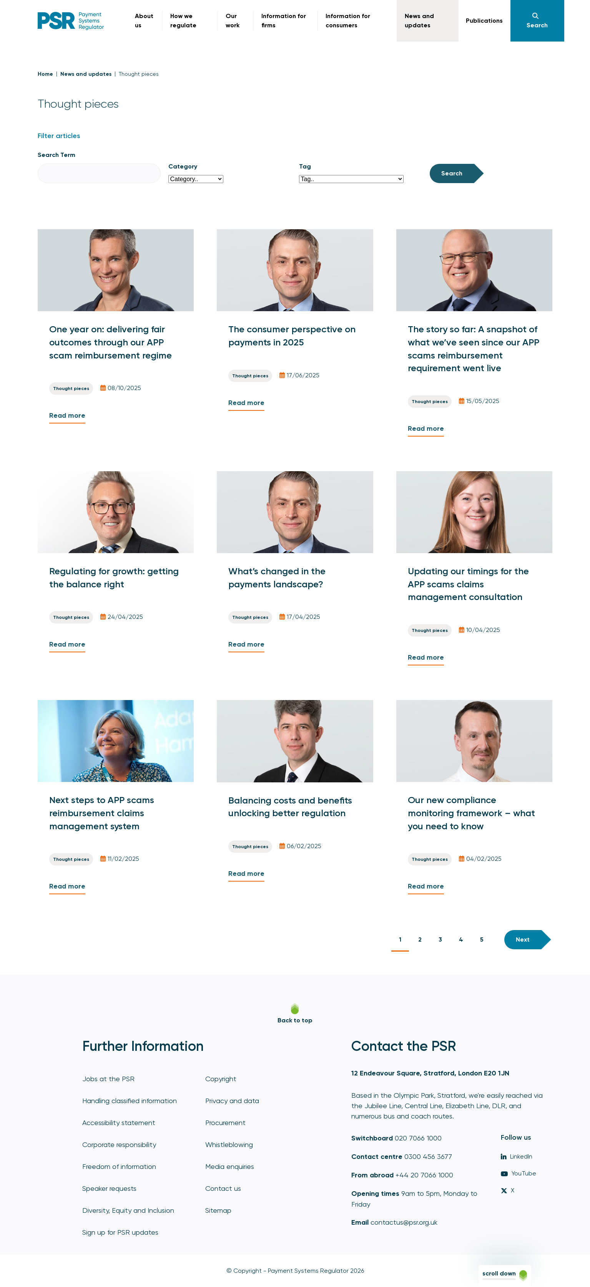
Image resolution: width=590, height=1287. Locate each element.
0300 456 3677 (428, 1156)
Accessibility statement (118, 1123)
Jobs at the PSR (108, 1079)
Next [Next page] (523, 939)
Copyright (220, 1079)
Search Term (56, 154)
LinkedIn (516, 1156)
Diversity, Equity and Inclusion (128, 1210)
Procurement (225, 1123)
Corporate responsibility (119, 1144)
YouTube (518, 1173)
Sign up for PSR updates (120, 1232)
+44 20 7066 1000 (424, 1175)
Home (45, 74)
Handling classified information (129, 1101)
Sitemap (218, 1210)
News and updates (85, 74)
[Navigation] (537, 21)
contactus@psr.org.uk (404, 1222)
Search (451, 173)
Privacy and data (232, 1101)
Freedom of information (119, 1166)
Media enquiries (229, 1166)
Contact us (223, 1188)
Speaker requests (109, 1188)
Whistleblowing (229, 1144)
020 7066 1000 (418, 1138)
